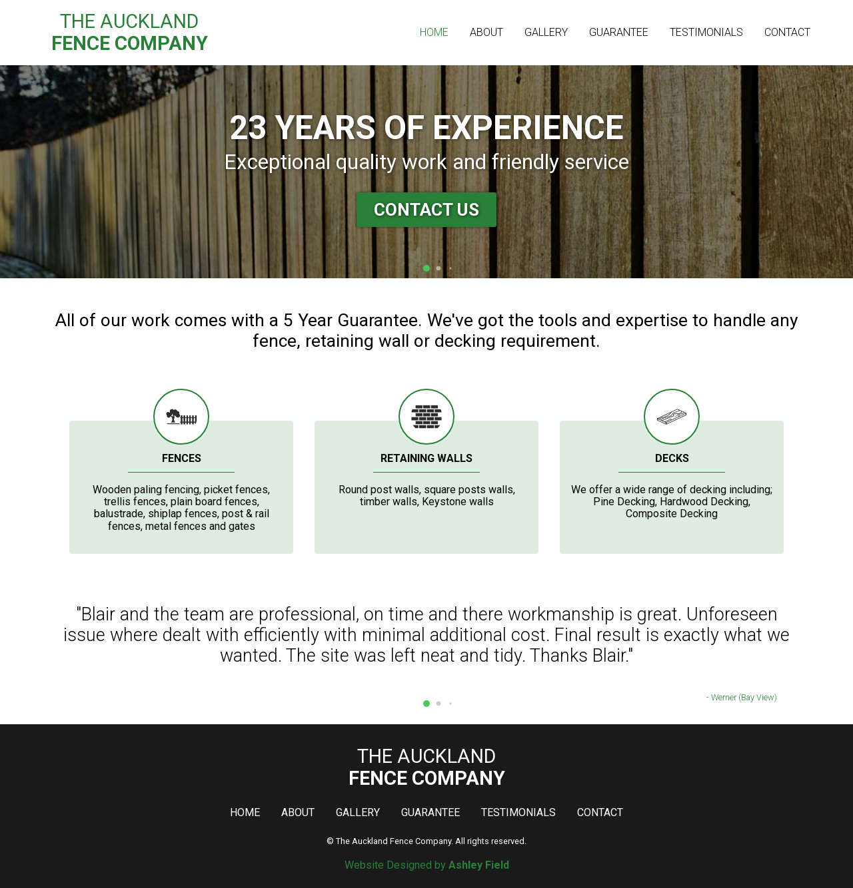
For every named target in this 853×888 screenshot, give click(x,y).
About (486, 32)
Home (434, 32)
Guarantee (618, 32)
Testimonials (706, 32)
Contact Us (426, 210)
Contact (787, 32)
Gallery (546, 32)
